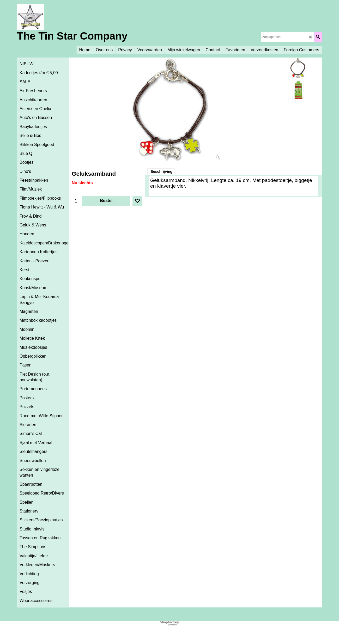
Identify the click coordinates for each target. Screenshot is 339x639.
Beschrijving (161, 171)
